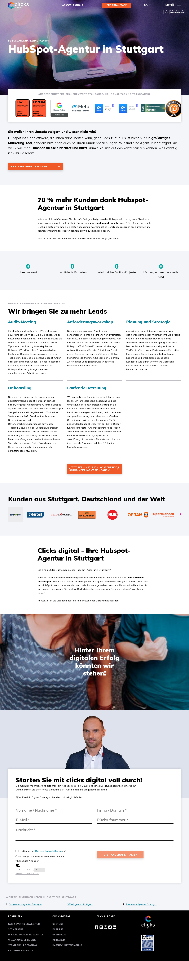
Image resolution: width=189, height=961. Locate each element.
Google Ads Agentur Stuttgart (25, 904)
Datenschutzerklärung (48, 851)
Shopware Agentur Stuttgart (141, 904)
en (150, 5)
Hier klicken (39, 870)
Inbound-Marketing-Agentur (26, 934)
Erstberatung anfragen (29, 166)
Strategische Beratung (22, 945)
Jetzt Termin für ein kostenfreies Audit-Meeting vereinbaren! (94, 469)
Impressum (58, 940)
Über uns (57, 924)
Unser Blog (59, 934)
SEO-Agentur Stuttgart (80, 904)
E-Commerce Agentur (21, 950)
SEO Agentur (15, 929)
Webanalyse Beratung (22, 940)
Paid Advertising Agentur (24, 924)
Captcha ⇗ (27, 873)
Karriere (57, 929)
